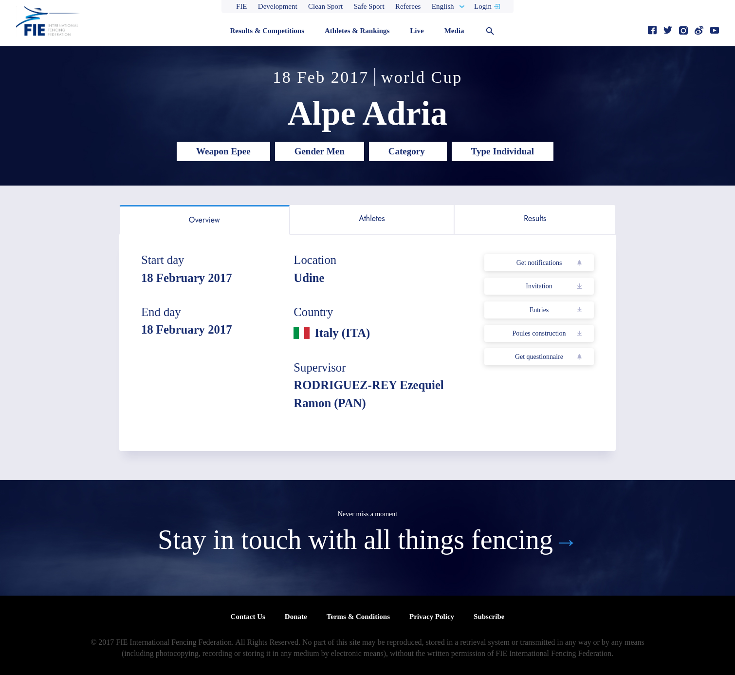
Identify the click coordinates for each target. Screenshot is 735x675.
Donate (296, 616)
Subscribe (489, 616)
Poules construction (539, 333)
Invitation (539, 286)
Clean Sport (325, 6)
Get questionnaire (539, 356)
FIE (241, 6)
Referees (408, 6)
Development (277, 6)
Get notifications (539, 262)
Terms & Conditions (358, 616)
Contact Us (248, 616)
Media (454, 31)
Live (416, 31)
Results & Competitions (267, 31)
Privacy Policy (431, 616)
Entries (539, 310)
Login (483, 6)
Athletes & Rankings (357, 31)
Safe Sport (369, 6)
